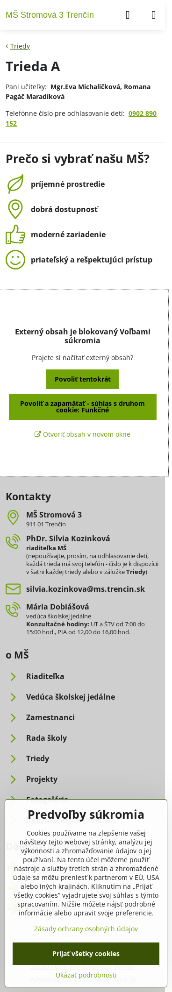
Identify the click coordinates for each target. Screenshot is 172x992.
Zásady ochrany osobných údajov (86, 928)
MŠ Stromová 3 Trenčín (50, 15)
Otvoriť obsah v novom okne (82, 434)
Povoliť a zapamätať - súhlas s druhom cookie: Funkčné (82, 406)
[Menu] (154, 15)
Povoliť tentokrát (83, 379)
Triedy (135, 571)
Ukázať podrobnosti (86, 975)
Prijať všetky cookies (86, 953)
